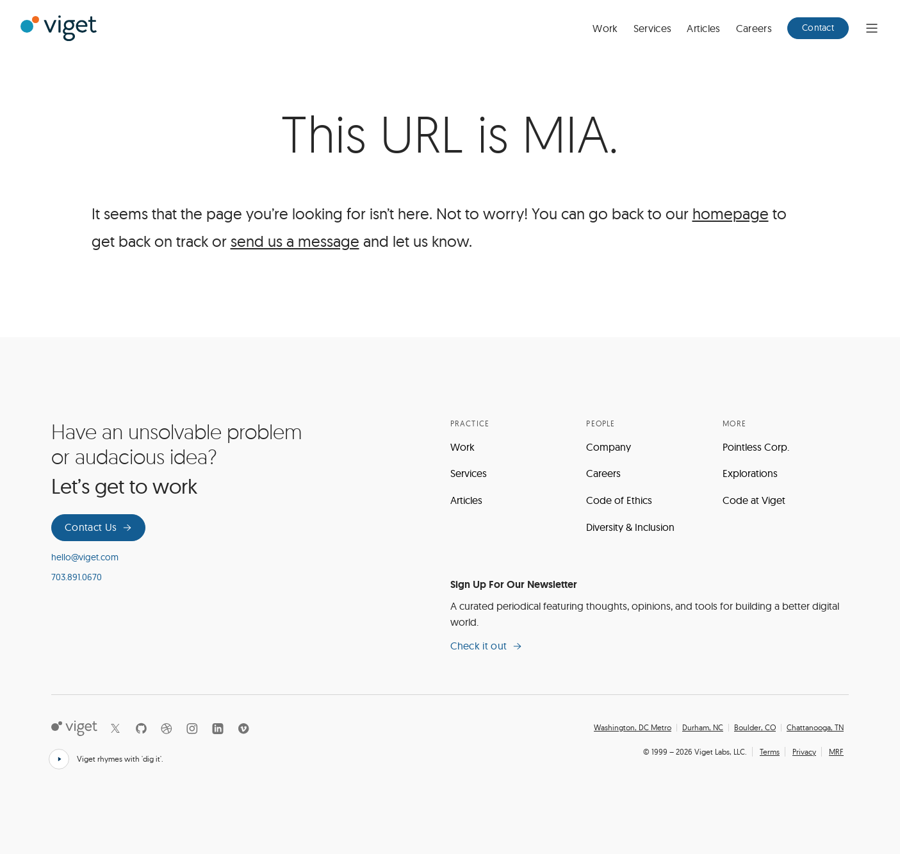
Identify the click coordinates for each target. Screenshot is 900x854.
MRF (836, 752)
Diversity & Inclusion (630, 527)
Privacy (804, 752)
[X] (115, 728)
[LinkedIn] (217, 728)
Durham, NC (702, 728)
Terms (770, 752)
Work (605, 28)
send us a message (295, 241)
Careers (754, 28)
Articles (704, 28)
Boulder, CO (755, 728)
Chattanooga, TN (815, 728)
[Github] (141, 728)
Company (608, 446)
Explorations (750, 473)
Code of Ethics (619, 500)
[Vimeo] (243, 728)
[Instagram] (192, 728)
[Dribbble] (166, 728)
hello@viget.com (85, 557)
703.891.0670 (76, 577)
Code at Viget (754, 500)
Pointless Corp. (756, 446)
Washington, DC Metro (632, 728)
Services (653, 28)
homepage (730, 213)
